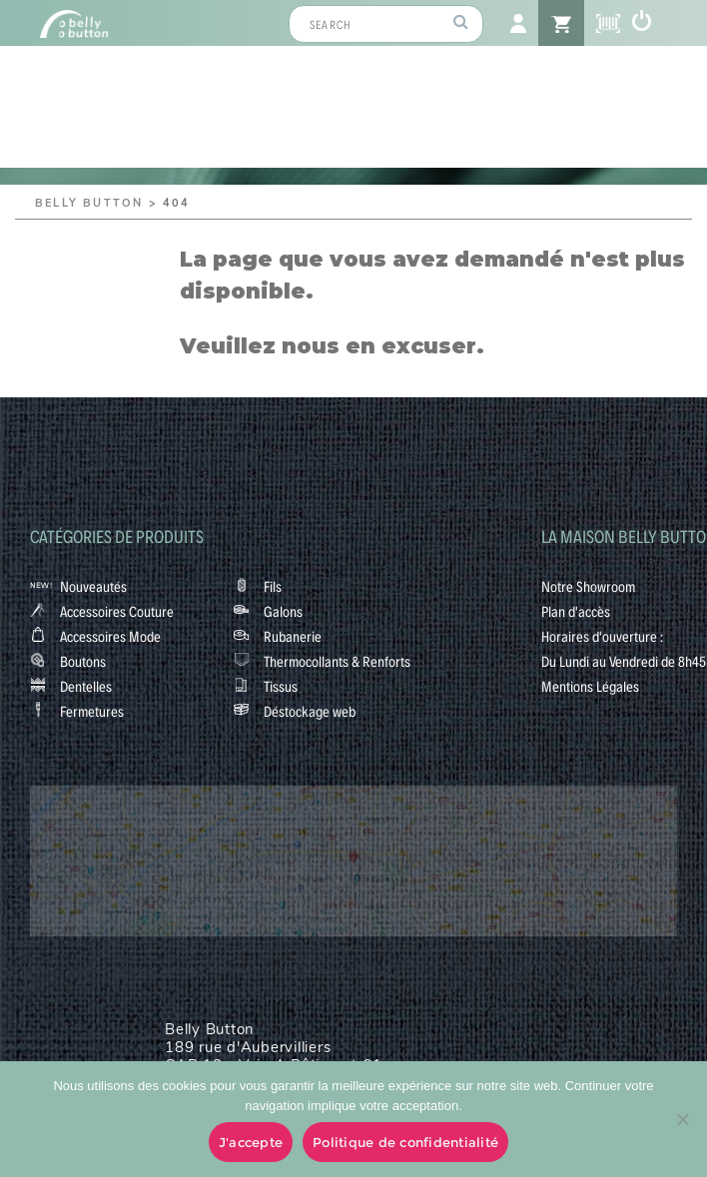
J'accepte (251, 1142)
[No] (682, 1119)
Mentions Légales (590, 686)
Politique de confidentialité (405, 1142)
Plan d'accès (575, 611)
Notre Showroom (588, 586)
